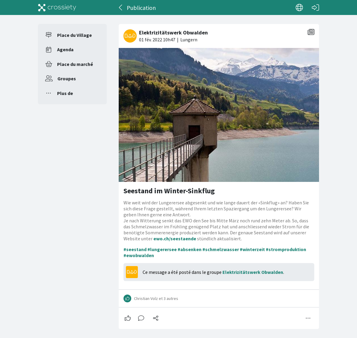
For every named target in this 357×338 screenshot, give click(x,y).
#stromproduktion (286, 249)
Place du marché (75, 64)
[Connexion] (315, 7)
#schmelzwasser (220, 249)
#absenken (190, 249)
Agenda (65, 49)
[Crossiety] (57, 7)
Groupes (66, 79)
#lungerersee (162, 249)
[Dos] (121, 7)
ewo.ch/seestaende (174, 239)
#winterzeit (252, 249)
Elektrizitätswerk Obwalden (252, 272)
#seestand (135, 249)
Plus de (65, 93)
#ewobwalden (138, 255)
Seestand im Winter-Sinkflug (169, 190)
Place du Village (74, 35)
